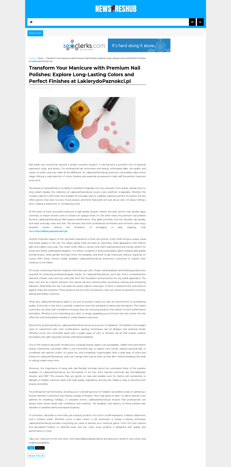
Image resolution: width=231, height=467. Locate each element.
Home (32, 58)
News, (49, 88)
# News (39, 448)
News (40, 58)
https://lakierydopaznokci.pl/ (50, 231)
